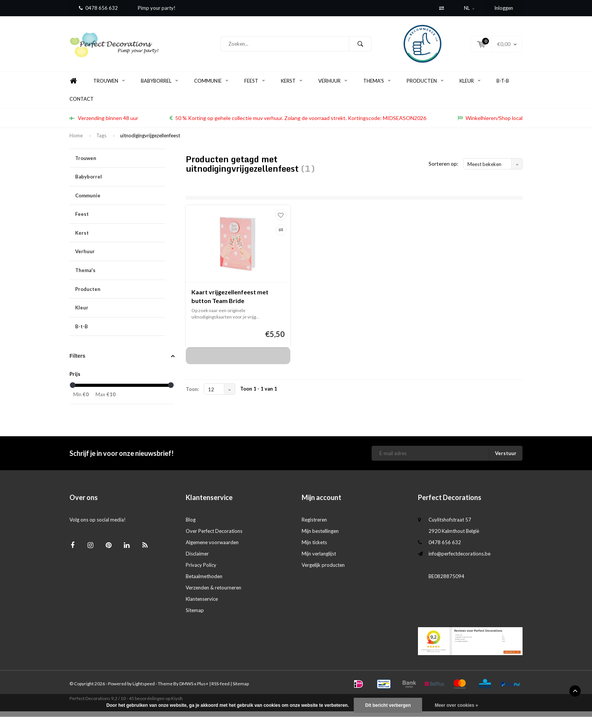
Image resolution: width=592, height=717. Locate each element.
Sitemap (195, 616)
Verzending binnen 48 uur (103, 123)
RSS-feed (220, 689)
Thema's (376, 86)
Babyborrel (159, 86)
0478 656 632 (98, 8)
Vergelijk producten (323, 571)
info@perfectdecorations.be (459, 559)
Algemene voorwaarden (212, 548)
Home (73, 86)
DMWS (186, 689)
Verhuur (332, 86)
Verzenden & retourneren (213, 593)
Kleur (469, 86)
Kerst (291, 86)
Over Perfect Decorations (214, 537)
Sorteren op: (443, 169)
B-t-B (502, 86)
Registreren (314, 525)
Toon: (192, 395)
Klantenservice (202, 605)
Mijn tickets (314, 548)
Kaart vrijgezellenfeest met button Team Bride (229, 302)
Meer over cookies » (456, 705)
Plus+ (202, 689)
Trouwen (109, 86)
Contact (81, 105)
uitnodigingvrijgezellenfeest (150, 141)
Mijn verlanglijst (319, 559)
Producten (425, 86)
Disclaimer (197, 559)
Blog (191, 525)
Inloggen (503, 8)
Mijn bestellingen (320, 537)
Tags (101, 141)
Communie (211, 86)
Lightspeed (144, 689)
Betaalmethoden (204, 582)
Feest (254, 86)
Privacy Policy (201, 571)
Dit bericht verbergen (388, 705)
